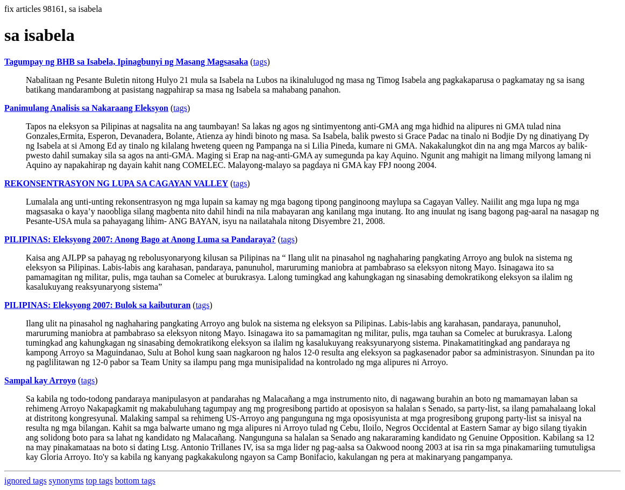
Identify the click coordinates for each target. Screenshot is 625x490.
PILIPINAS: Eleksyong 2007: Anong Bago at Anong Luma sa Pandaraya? (140, 239)
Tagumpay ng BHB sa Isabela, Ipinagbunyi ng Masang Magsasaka (126, 61)
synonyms (66, 480)
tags (260, 61)
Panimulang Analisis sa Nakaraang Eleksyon (86, 108)
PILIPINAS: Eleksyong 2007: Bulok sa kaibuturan (97, 305)
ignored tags (25, 480)
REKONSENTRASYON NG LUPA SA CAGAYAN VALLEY (116, 183)
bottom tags (135, 480)
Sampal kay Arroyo (40, 380)
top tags (99, 480)
